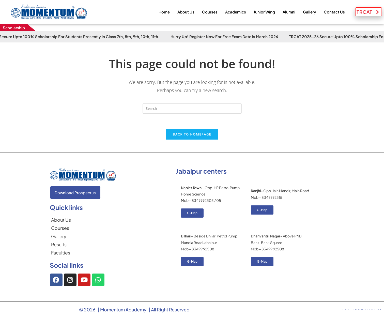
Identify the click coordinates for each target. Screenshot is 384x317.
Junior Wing (264, 11)
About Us (185, 11)
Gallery (309, 11)
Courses (210, 11)
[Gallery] (61, 236)
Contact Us (334, 11)
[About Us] (61, 220)
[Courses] (61, 228)
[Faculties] (61, 253)
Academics (235, 11)
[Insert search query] (192, 108)
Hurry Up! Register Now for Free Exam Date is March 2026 (233, 36)
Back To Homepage (192, 134)
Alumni (289, 11)
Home (164, 11)
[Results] (61, 244)
